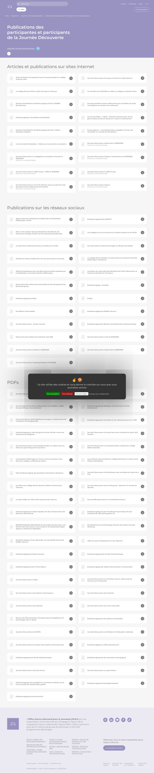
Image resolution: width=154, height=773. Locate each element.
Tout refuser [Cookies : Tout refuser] (67, 394)
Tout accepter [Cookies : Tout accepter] (53, 394)
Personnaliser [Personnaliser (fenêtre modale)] (81, 394)
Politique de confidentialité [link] (99, 394)
